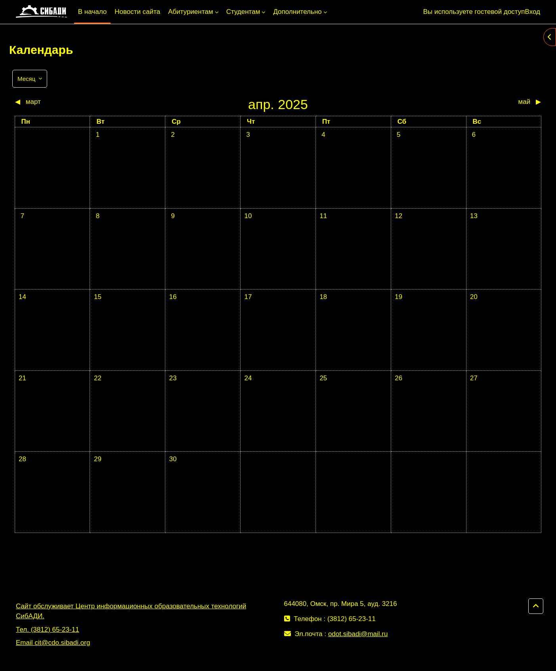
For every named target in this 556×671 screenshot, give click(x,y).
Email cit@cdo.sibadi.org (53, 642)
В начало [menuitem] (92, 11)
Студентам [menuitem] (243, 11)
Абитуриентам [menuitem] (190, 11)
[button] (535, 606)
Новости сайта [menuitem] (137, 11)
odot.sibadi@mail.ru (358, 634)
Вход (532, 11)
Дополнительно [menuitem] (297, 11)
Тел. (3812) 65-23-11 (47, 629)
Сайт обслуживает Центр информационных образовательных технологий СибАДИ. (131, 611)
